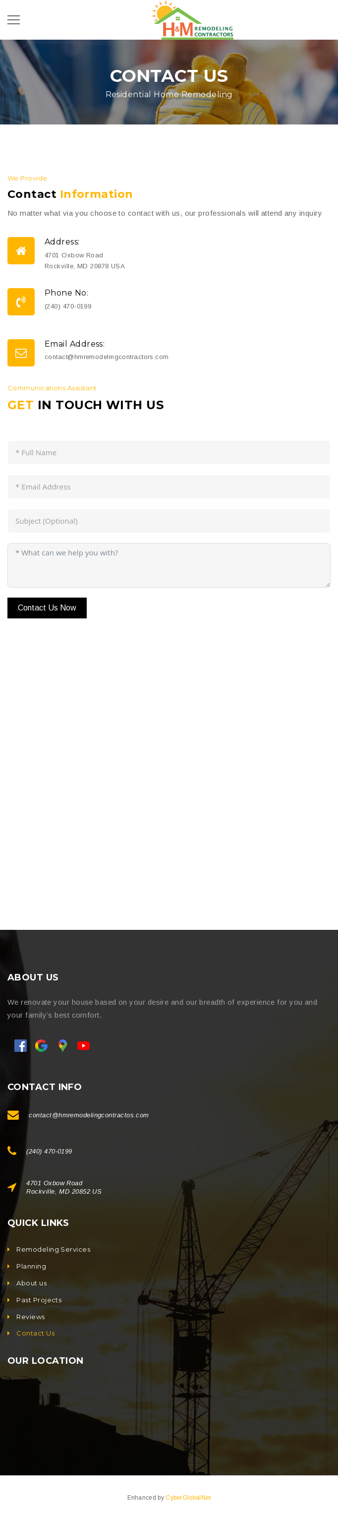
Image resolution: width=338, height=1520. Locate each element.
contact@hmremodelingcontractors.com (107, 357)
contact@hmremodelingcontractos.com (89, 1115)
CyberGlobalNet (188, 1497)
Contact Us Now (47, 608)
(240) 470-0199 (68, 306)
